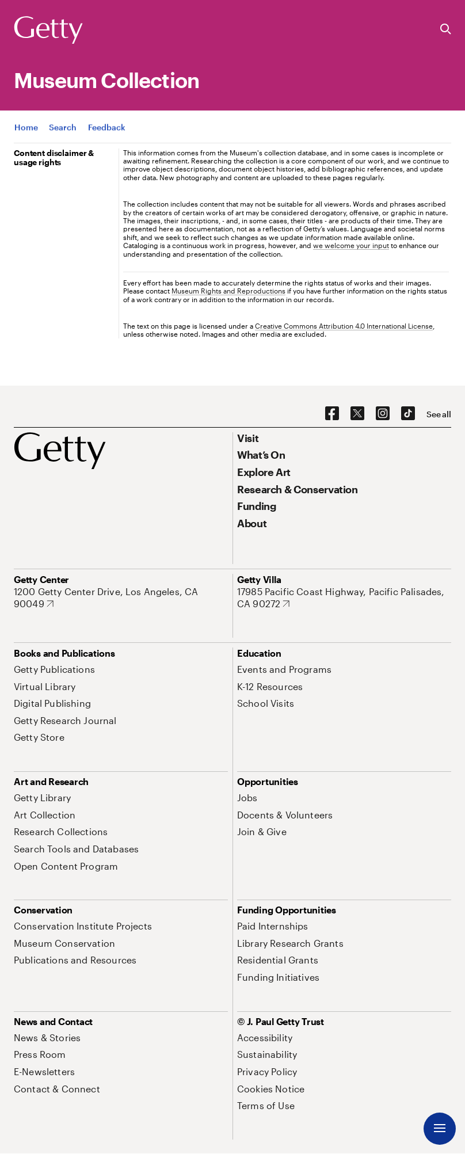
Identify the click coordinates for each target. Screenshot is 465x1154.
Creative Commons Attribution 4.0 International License (344, 326)
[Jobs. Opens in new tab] (247, 797)
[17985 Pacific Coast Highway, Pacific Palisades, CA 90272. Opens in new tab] (344, 597)
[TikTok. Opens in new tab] (408, 413)
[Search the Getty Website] (445, 30)
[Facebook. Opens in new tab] (332, 413)
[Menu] (440, 1129)
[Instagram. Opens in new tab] (383, 413)
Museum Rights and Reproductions (228, 291)
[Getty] (48, 30)
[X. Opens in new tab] (357, 413)
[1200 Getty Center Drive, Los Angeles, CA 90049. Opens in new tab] (121, 597)
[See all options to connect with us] (438, 414)
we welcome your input (351, 245)
